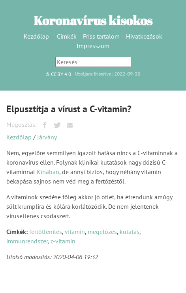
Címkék (67, 36)
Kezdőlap (36, 36)
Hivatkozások (144, 36)
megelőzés (102, 232)
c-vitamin (63, 241)
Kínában (48, 172)
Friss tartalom (101, 36)
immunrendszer (27, 241)
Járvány (47, 137)
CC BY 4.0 (56, 74)
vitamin (75, 232)
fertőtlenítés (45, 232)
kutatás (129, 232)
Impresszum (93, 46)
